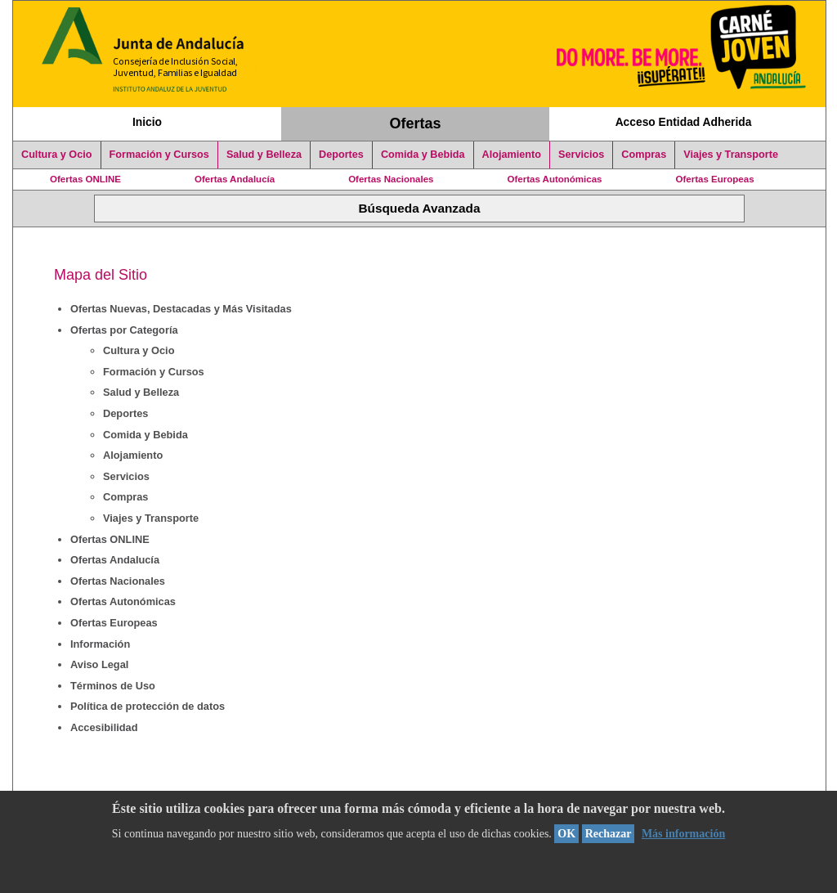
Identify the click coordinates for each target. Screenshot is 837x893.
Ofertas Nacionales (390, 179)
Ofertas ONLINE (85, 179)
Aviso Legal (99, 664)
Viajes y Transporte (730, 154)
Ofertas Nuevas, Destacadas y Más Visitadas (181, 309)
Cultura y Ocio (56, 154)
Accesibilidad (104, 727)
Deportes (341, 154)
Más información (683, 834)
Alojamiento (511, 154)
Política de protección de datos (147, 706)
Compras (643, 154)
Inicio (147, 121)
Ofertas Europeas (715, 179)
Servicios (581, 154)
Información (100, 644)
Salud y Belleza (264, 154)
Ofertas (415, 123)
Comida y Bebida (423, 154)
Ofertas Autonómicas (554, 179)
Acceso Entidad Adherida (683, 121)
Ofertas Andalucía (235, 179)
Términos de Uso (112, 686)
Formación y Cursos (159, 154)
